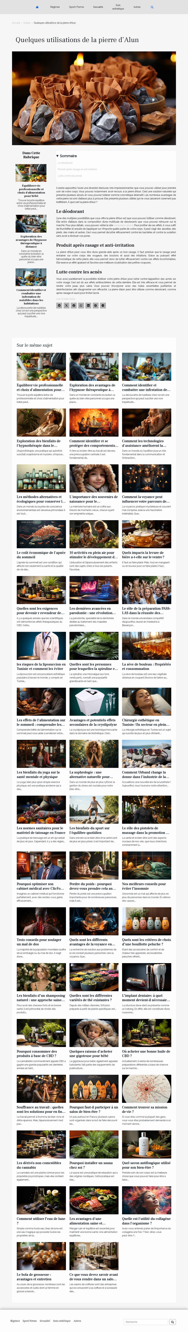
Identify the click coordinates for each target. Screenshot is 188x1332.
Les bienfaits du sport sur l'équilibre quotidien (89, 830)
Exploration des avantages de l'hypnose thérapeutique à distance (31, 241)
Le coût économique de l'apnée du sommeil (41, 554)
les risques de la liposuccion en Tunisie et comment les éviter (41, 666)
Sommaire (68, 156)
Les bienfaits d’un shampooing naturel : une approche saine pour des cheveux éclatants (41, 1000)
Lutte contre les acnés (70, 175)
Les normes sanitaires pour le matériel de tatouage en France (41, 830)
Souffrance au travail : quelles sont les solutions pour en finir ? (41, 1112)
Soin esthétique (118, 7)
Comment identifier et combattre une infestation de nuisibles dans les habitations (31, 296)
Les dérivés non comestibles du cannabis (39, 1165)
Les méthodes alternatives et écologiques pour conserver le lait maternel (40, 501)
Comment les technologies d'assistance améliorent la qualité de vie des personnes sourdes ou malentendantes (144, 448)
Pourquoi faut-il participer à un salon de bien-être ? (93, 1109)
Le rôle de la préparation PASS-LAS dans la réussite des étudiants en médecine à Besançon (146, 615)
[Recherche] (146, 1322)
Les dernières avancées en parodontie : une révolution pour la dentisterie (90, 613)
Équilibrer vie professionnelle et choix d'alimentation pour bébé (31, 191)
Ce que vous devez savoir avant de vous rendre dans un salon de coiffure (93, 1279)
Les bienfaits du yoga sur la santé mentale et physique (38, 774)
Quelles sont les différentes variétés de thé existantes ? (90, 997)
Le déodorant (65, 162)
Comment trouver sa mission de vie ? (144, 1109)
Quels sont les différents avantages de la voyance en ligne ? (90, 944)
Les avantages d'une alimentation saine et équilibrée (85, 1223)
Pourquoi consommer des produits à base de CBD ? (37, 1053)
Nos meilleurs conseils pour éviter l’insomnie (144, 886)
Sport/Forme (76, 7)
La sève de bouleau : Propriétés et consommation (146, 666)
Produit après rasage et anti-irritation (77, 169)
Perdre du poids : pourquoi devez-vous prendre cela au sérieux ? (91, 888)
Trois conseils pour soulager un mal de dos (39, 942)
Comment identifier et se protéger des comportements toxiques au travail (92, 445)
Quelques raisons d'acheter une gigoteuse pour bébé (90, 1053)
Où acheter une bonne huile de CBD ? (146, 1053)
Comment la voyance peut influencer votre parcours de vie (144, 501)
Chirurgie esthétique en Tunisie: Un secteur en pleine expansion (145, 724)
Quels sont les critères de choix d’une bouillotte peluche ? (146, 942)
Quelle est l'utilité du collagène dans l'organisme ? (146, 1221)
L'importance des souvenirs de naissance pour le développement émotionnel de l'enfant (93, 504)
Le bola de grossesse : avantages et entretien (34, 1276)
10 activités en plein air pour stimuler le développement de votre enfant (92, 557)
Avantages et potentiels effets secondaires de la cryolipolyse (93, 722)
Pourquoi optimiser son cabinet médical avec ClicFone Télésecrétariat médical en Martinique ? (40, 891)
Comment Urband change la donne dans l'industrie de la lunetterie (144, 777)
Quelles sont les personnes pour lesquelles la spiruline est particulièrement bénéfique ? (93, 669)
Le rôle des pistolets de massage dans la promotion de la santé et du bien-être (146, 832)
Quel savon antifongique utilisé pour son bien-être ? (146, 1165)
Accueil (16, 22)
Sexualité (98, 7)
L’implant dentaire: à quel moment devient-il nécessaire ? (145, 1000)
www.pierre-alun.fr (123, 225)
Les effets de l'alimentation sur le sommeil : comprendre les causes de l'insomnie (41, 724)
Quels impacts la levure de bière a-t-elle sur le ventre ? (143, 554)
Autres (137, 7)
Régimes (55, 7)
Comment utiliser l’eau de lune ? (41, 1221)
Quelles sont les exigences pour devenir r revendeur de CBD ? (39, 613)
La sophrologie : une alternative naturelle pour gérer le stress (89, 777)
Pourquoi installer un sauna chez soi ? (91, 1165)
